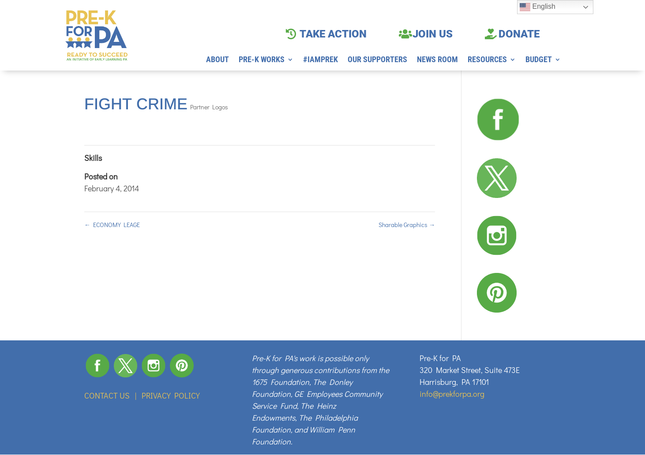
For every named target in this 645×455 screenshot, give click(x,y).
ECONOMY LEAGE (112, 224)
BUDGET (538, 60)
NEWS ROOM (437, 60)
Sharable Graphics (407, 224)
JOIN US (432, 34)
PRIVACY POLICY (171, 395)
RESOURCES (487, 60)
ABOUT (217, 60)
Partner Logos (209, 107)
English (537, 7)
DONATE (519, 34)
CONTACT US (107, 395)
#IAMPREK (320, 60)
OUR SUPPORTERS (377, 60)
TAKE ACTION (333, 34)
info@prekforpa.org (452, 393)
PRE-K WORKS (262, 60)
